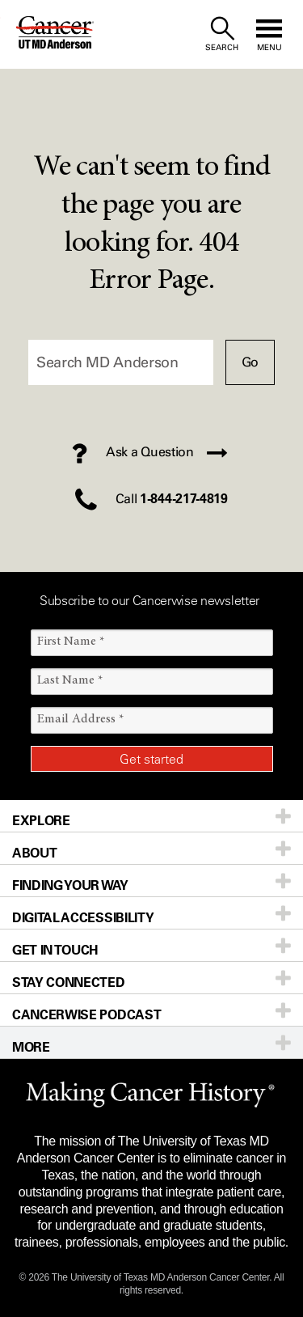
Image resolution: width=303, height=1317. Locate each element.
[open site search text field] (221, 34)
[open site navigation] (269, 34)
